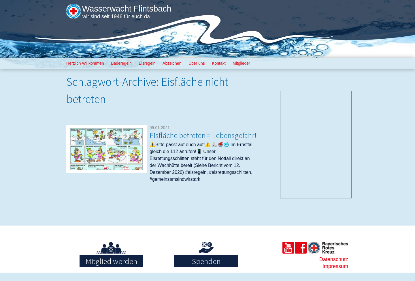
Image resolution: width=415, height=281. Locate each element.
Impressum (335, 274)
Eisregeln (147, 63)
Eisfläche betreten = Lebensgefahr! (183, 139)
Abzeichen (172, 63)
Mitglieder (241, 63)
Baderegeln (121, 63)
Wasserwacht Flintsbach (132, 8)
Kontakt (218, 63)
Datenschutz (333, 268)
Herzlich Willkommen (85, 63)
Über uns (196, 63)
